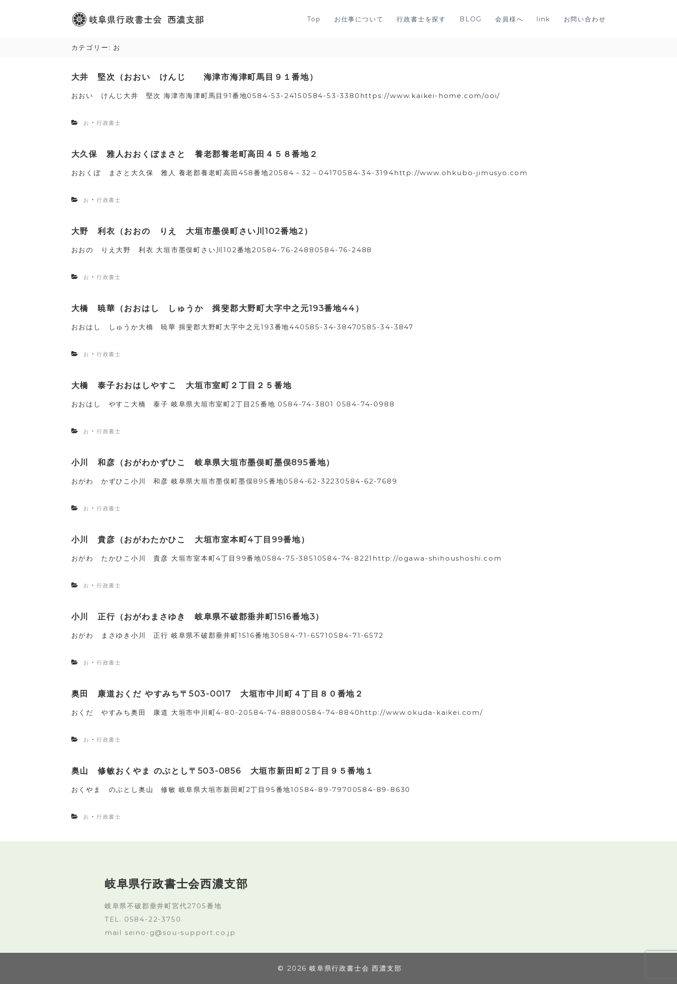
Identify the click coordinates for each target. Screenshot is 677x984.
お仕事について (359, 19)
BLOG (471, 19)
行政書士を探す (421, 19)
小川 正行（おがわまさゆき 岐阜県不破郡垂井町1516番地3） (197, 617)
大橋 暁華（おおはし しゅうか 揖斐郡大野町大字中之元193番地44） (217, 308)
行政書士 (109, 122)
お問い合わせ (585, 19)
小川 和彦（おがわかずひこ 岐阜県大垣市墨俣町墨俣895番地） (203, 462)
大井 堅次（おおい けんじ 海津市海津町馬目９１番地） (194, 77)
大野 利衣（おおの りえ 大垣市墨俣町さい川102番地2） (192, 231)
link (543, 19)
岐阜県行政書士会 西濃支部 (355, 968)
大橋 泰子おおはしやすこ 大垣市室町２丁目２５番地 (181, 385)
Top (313, 19)
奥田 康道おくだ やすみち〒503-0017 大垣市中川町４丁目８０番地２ (217, 694)
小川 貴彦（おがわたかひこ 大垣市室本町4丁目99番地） (190, 540)
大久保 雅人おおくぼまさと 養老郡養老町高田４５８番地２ (194, 154)
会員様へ (509, 19)
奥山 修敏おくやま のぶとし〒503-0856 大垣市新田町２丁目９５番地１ (222, 771)
